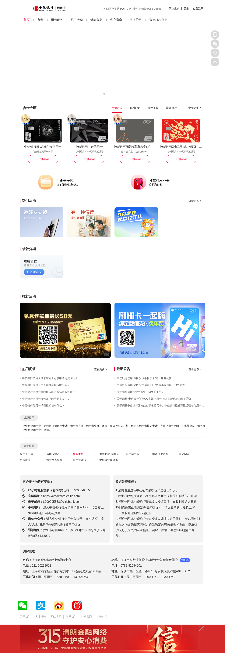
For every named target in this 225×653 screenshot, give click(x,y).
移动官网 (86, 616)
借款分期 (96, 19)
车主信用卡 (132, 454)
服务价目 (136, 19)
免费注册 (198, 8)
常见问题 (184, 454)
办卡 (40, 19)
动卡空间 (102, 616)
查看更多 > (194, 107)
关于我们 (25, 616)
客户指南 (116, 19)
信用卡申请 (26, 454)
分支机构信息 (158, 19)
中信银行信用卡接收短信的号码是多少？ (45, 398)
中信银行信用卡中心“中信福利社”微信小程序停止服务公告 (149, 385)
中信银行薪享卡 (108, 459)
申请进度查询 (160, 454)
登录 (186, 8)
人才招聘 (40, 616)
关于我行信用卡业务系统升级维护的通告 (139, 391)
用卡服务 (57, 19)
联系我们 (71, 616)
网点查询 (174, 8)
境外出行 (171, 107)
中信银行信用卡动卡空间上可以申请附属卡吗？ (49, 378)
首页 (27, 19)
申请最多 (117, 107)
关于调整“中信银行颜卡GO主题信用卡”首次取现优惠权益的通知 (153, 398)
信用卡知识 (79, 459)
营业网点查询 (54, 459)
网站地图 (56, 616)
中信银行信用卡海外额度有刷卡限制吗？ (45, 385)
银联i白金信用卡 (108, 454)
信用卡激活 (53, 454)
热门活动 (77, 19)
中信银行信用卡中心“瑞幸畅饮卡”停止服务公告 (142, 378)
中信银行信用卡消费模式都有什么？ (42, 405)
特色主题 (153, 107)
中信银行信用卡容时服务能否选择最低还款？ (47, 391)
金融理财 (135, 107)
